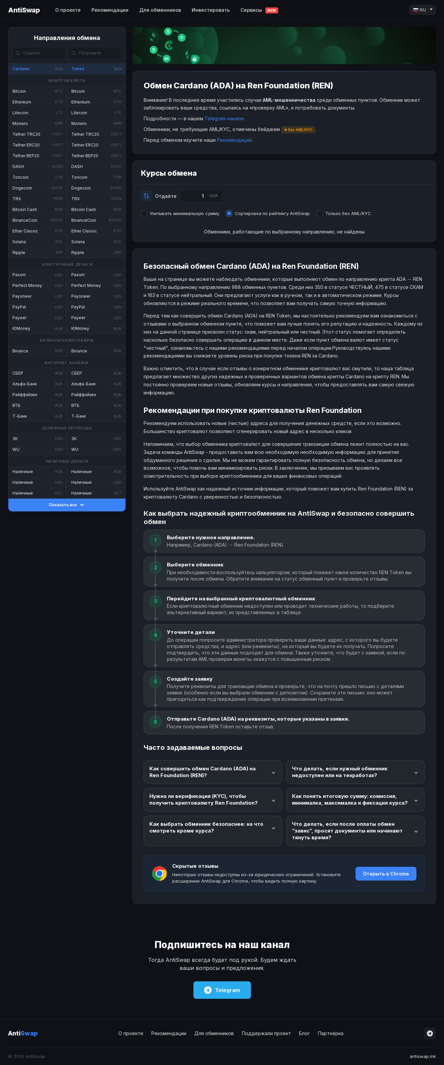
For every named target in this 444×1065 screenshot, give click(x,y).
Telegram (222, 990)
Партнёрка (330, 1033)
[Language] (422, 10)
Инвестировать (211, 10)
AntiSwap (24, 10)
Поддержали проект (266, 1033)
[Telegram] (430, 1033)
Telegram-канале (224, 118)
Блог (304, 1033)
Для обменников (160, 10)
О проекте (68, 10)
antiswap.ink (423, 1056)
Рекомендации (109, 10)
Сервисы (259, 10)
